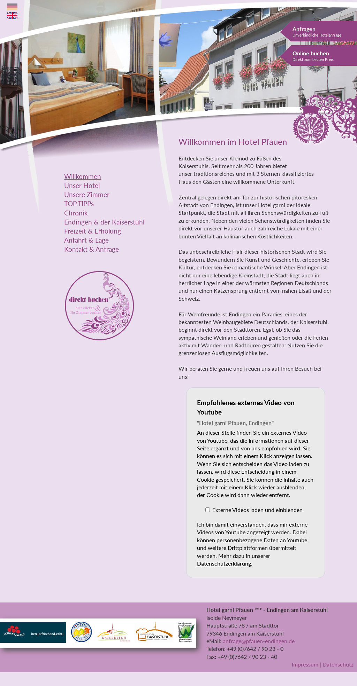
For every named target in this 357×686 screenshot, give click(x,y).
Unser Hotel (82, 185)
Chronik (76, 213)
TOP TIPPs (79, 203)
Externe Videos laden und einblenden (257, 509)
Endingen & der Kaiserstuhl (104, 222)
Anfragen (317, 31)
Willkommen (82, 176)
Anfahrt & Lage (86, 240)
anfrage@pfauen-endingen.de (259, 641)
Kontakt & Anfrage (91, 249)
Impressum (305, 664)
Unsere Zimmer (86, 194)
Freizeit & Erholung (92, 231)
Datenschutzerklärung (224, 563)
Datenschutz (338, 664)
